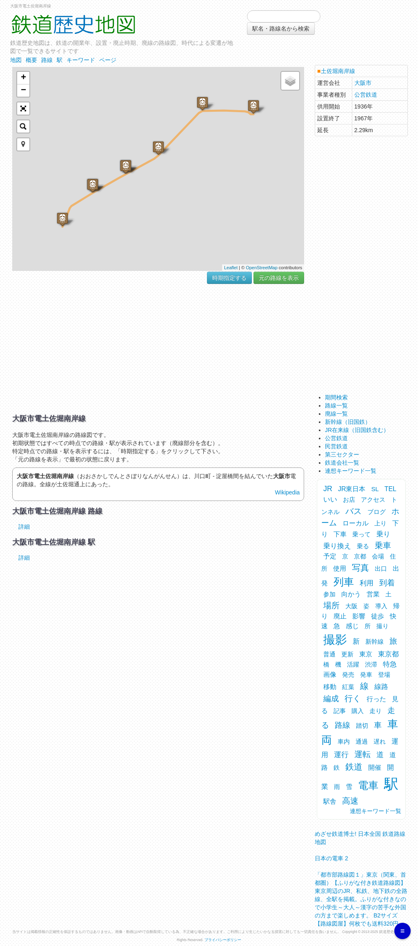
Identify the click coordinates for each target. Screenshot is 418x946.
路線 (47, 60)
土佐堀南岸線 (338, 71)
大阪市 (362, 83)
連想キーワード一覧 (350, 470)
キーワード (81, 60)
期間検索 (336, 397)
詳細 (24, 526)
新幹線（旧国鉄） (348, 422)
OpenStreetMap (262, 267)
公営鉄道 (365, 94)
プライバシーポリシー (223, 940)
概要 (31, 60)
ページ (107, 60)
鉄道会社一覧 (342, 462)
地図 (16, 60)
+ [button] (23, 78)
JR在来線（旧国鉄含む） (357, 430)
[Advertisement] (158, 349)
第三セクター (342, 454)
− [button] (23, 90)
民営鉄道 (336, 446)
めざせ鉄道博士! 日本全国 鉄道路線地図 (360, 835)
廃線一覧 (336, 413)
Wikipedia (287, 492)
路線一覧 (336, 405)
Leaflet (231, 267)
